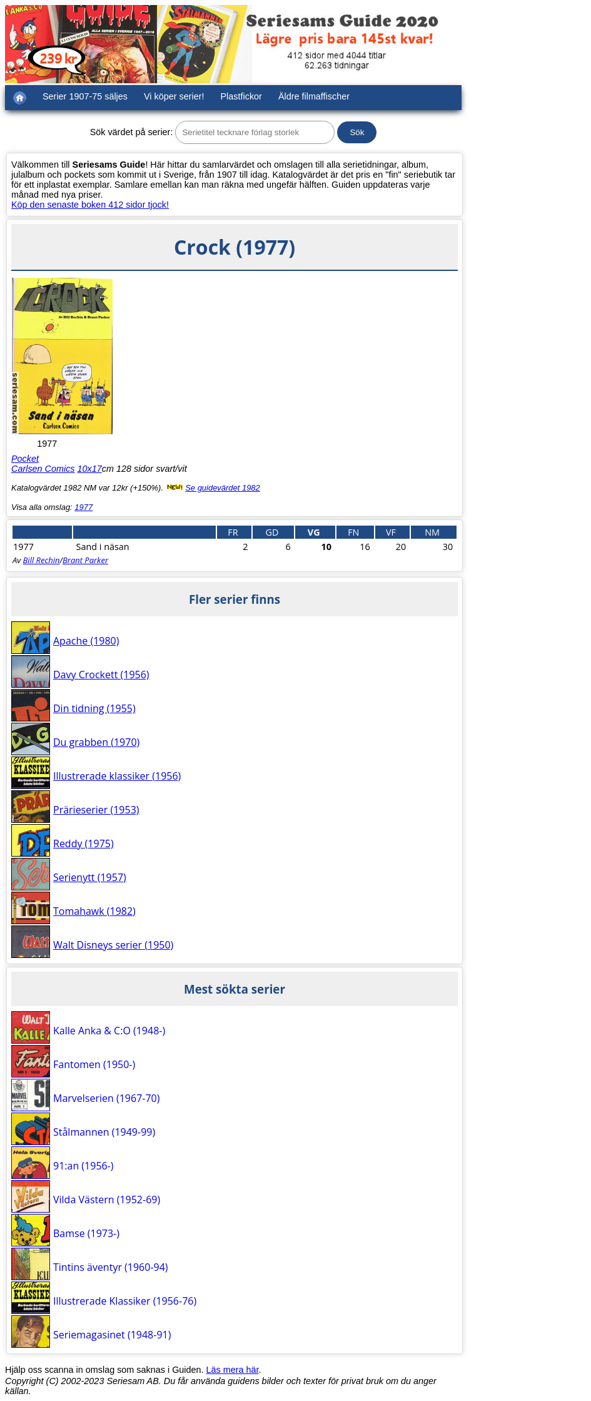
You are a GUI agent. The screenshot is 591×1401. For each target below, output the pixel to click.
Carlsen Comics (43, 469)
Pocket (25, 459)
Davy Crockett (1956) (101, 674)
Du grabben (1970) (96, 742)
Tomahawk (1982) (94, 911)
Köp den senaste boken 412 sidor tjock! (90, 205)
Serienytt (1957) (89, 877)
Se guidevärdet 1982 (222, 487)
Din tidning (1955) (94, 708)
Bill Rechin (41, 560)
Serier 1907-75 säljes (85, 96)
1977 (83, 507)
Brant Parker (85, 560)
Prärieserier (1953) (96, 810)
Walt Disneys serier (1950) (113, 945)
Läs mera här (232, 1370)
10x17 (90, 469)
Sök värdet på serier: (131, 132)
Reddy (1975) (83, 843)
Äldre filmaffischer (314, 96)
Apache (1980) (86, 641)
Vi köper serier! (174, 96)
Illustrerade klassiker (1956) (117, 776)
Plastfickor (241, 96)
